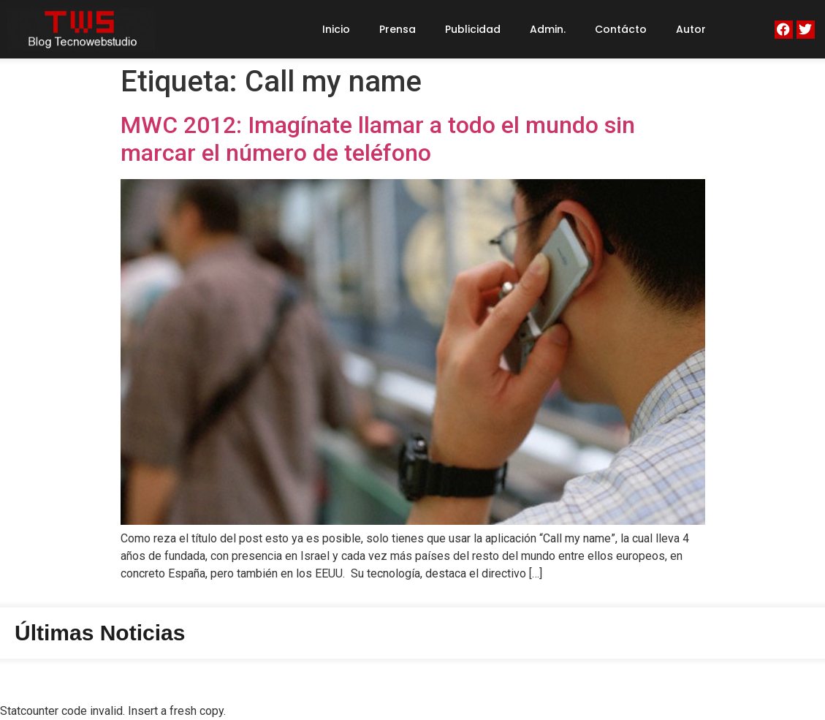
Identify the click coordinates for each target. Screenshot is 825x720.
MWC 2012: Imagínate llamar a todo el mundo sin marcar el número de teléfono (378, 139)
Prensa (397, 29)
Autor (691, 29)
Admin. (548, 29)
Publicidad (473, 29)
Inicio (336, 29)
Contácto (621, 29)
